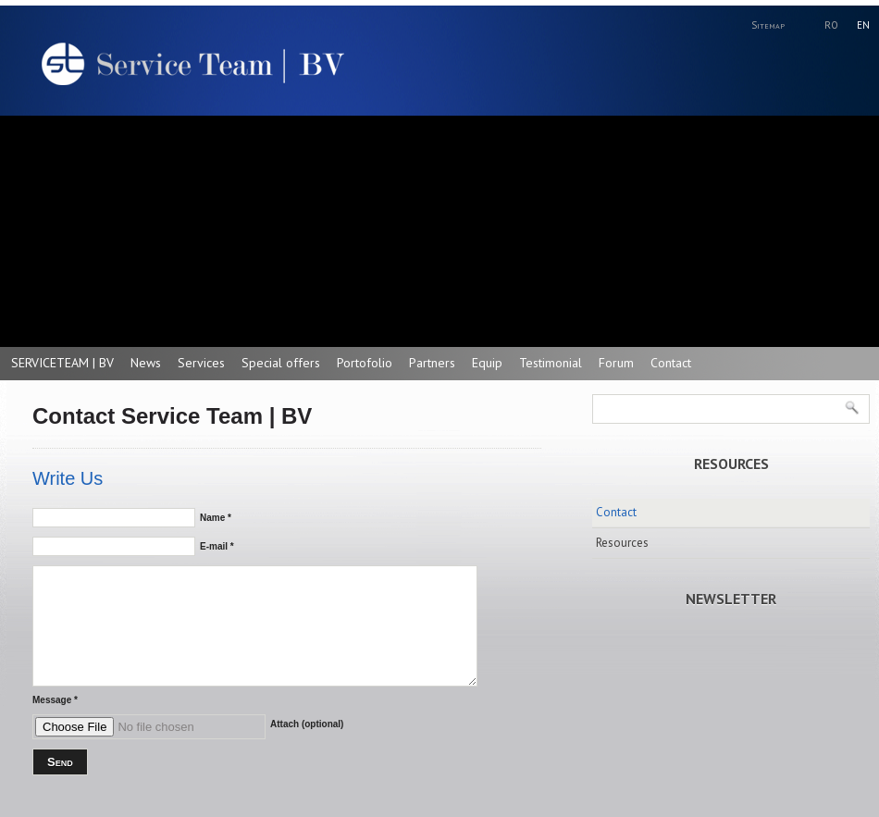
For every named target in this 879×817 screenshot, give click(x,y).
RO (831, 25)
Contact (670, 362)
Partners (432, 362)
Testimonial (550, 362)
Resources (622, 543)
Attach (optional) (306, 724)
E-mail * (217, 546)
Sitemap (768, 25)
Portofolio (364, 362)
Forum (616, 362)
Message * (55, 700)
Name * (215, 518)
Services (201, 362)
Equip (487, 362)
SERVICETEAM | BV (62, 362)
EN (863, 25)
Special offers (280, 362)
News (145, 362)
